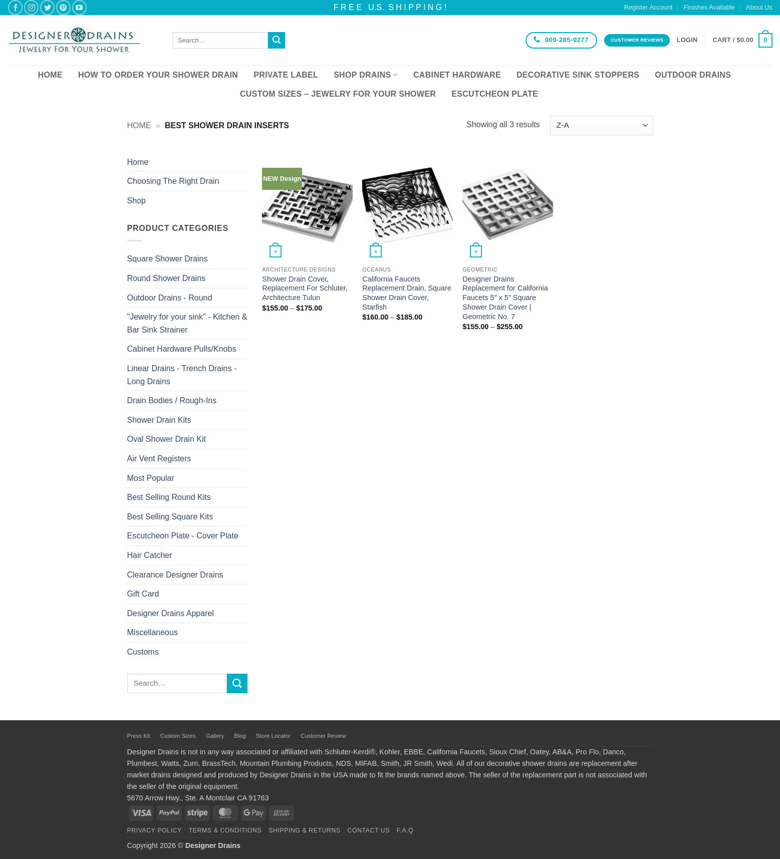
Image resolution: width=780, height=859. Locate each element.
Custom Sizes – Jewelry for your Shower (338, 94)
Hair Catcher (149, 555)
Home (50, 75)
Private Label (285, 75)
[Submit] (276, 40)
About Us (759, 7)
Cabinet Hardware (457, 75)
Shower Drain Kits (159, 420)
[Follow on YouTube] (79, 7)
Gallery (215, 736)
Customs (143, 652)
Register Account (648, 7)
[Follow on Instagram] (31, 7)
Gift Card (143, 594)
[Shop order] (601, 125)
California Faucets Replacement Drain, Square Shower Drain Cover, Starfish (406, 293)
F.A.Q (405, 830)
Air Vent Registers (159, 458)
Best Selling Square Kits (170, 516)
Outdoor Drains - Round (169, 298)
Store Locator (273, 736)
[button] (687, 40)
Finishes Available (709, 7)
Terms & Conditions (225, 830)
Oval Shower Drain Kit (166, 439)
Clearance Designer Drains (175, 574)
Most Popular (150, 478)
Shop (136, 200)
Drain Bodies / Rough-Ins (172, 400)
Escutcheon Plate (494, 94)
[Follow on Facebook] (15, 7)
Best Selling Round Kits (169, 497)
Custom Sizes (178, 736)
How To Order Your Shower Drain (158, 75)
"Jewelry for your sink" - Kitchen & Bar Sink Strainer (187, 323)
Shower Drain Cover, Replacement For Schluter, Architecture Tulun (304, 288)
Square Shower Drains (167, 258)
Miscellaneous (152, 632)
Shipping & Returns (305, 830)
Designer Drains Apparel (170, 613)
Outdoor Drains (693, 75)
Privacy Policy (154, 830)
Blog (240, 736)
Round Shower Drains (166, 278)
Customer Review (323, 736)
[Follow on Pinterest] (63, 7)
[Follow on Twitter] (47, 7)
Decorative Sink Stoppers (577, 75)
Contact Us (369, 830)
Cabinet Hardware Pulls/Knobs (181, 349)
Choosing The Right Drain (173, 181)
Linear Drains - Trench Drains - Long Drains (182, 375)
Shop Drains (366, 75)
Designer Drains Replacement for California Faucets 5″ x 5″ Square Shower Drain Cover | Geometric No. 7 (505, 298)
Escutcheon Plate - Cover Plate (182, 535)
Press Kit (138, 736)
